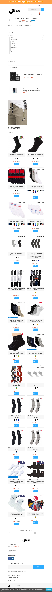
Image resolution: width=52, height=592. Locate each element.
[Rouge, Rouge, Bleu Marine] (33, 192)
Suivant (41, 534)
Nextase (26, 587)
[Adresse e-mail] (20, 568)
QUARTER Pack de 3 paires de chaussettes (35, 155)
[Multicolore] (35, 292)
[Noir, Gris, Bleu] (17, 190)
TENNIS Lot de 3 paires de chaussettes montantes (35, 187)
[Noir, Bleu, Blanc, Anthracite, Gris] (16, 324)
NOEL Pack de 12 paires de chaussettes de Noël (16, 385)
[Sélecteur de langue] (40, 6)
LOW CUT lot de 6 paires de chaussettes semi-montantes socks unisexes (35, 482)
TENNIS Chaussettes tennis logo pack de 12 (35, 449)
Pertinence (11, 132)
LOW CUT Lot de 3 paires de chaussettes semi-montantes (16, 254)
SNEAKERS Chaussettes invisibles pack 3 (35, 385)
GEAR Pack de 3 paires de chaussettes (16, 155)
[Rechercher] (36, 9)
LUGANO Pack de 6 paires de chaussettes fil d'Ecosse (16, 321)
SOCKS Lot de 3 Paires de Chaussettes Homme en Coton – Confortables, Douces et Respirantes (35, 256)
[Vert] (37, 190)
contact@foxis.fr (15, 547)
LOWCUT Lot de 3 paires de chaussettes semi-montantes (16, 221)
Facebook (9, 559)
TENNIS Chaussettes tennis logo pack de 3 (35, 417)
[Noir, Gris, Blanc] (37, 158)
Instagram (12, 559)
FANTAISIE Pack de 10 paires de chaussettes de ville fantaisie (35, 353)
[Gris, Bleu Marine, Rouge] (43, 190)
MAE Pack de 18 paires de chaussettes (16, 187)
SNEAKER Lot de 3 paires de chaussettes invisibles (35, 221)
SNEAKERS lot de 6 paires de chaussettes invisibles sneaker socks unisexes (16, 482)
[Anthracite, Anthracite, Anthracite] (34, 260)
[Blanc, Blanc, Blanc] (32, 190)
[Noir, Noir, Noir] (33, 190)
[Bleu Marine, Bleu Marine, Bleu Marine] (35, 192)
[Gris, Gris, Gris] (36, 260)
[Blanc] (35, 158)
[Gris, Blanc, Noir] (37, 192)
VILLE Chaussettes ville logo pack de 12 (16, 449)
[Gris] (15, 158)
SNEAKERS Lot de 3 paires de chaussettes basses (35, 321)
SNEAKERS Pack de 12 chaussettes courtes (35, 289)
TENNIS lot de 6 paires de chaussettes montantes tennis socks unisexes (17, 516)
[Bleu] (35, 190)
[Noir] (17, 158)
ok (38, 568)
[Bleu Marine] (28, 190)
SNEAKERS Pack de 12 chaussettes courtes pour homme (16, 289)
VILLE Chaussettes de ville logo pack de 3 (16, 417)
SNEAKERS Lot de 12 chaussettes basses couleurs (35, 515)
